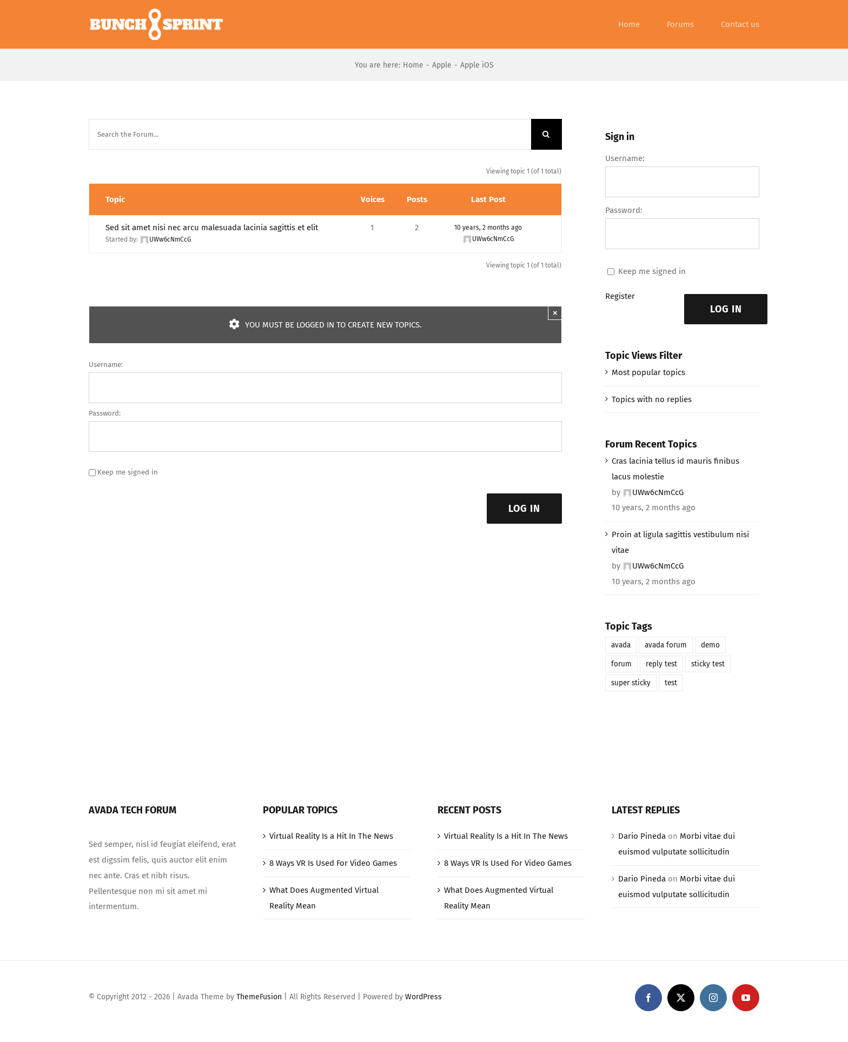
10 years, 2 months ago (488, 227)
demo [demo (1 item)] (710, 645)
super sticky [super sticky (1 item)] (631, 682)
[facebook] (648, 997)
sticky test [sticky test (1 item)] (708, 664)
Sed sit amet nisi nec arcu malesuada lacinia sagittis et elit (211, 227)
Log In (524, 509)
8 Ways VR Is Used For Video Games (333, 863)
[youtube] (745, 997)
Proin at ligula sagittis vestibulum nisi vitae (680, 542)
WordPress (423, 996)
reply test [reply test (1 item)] (661, 664)
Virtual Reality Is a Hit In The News (331, 836)
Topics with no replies (652, 399)
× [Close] (555, 312)
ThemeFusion (259, 996)
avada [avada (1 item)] (621, 645)
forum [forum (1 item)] (621, 664)
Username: (106, 364)
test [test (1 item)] (671, 682)
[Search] (546, 134)
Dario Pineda (642, 836)
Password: (105, 413)
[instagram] (713, 997)
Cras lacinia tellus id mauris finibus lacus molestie (675, 469)
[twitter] (680, 997)
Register (620, 296)
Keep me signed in (127, 472)
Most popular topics (648, 372)
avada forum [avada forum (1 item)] (666, 645)
